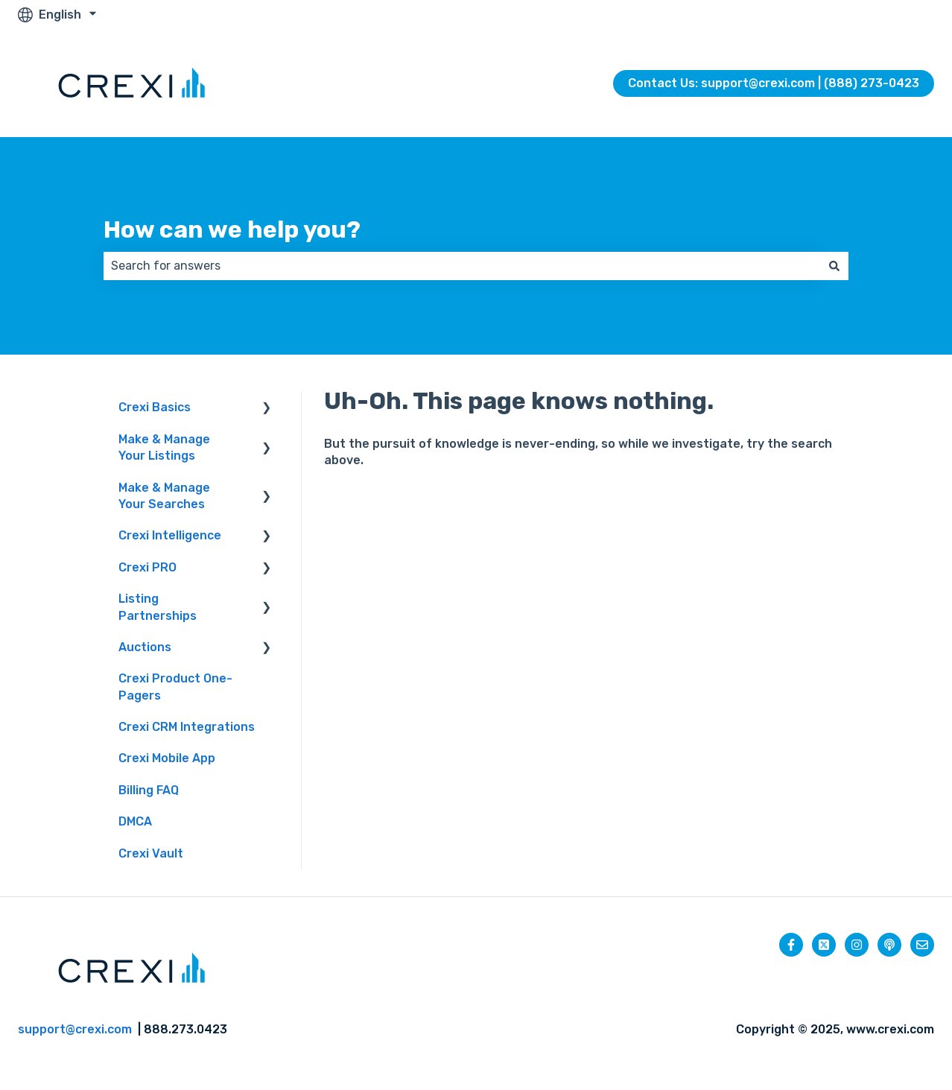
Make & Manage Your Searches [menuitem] (164, 496)
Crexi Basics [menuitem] (154, 407)
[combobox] (462, 266)
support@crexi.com (75, 1029)
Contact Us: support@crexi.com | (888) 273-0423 (773, 83)
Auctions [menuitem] (144, 647)
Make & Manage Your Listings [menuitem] (164, 447)
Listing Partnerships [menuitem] (157, 607)
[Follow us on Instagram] (857, 945)
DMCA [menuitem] (135, 821)
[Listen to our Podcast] (889, 945)
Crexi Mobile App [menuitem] (166, 758)
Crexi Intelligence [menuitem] (169, 535)
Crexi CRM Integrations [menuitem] (186, 727)
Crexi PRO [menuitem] (147, 567)
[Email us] (922, 945)
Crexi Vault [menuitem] (150, 853)
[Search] (834, 266)
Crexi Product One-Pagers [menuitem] (175, 686)
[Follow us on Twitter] (824, 945)
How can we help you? (232, 229)
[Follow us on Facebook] (791, 945)
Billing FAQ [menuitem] (148, 790)
